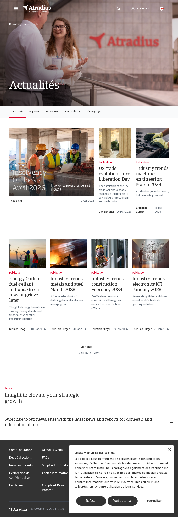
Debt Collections (20, 457)
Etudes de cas (73, 111)
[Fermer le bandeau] (169, 450)
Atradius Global (53, 450)
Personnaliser (152, 501)
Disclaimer (16, 485)
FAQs (45, 457)
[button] (15, 8)
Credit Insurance (20, 450)
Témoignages (94, 111)
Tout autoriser (123, 501)
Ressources (52, 111)
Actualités (17, 111)
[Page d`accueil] (65, 9)
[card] (51, 167)
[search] (118, 8)
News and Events (21, 465)
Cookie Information (55, 473)
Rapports (34, 111)
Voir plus (89, 347)
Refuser (91, 501)
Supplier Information (56, 465)
